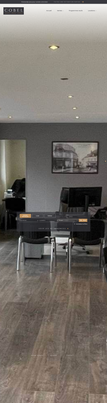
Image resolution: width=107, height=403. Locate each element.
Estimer (50, 215)
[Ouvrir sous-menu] (63, 10)
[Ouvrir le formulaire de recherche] (83, 220)
